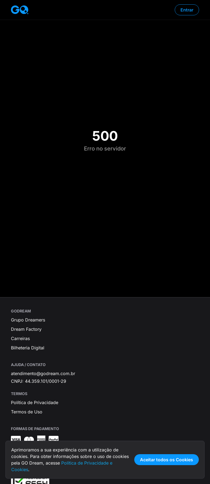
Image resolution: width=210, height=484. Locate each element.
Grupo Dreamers (28, 320)
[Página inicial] (19, 9)
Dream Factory (26, 329)
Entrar (186, 10)
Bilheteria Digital (27, 347)
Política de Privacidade (34, 402)
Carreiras (20, 338)
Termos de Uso (26, 412)
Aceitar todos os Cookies (166, 459)
